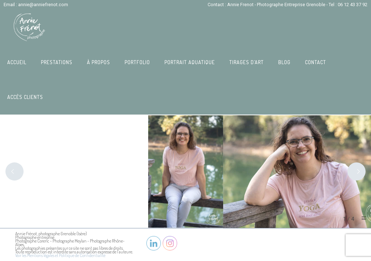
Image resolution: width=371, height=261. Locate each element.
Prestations (56, 62)
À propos (98, 62)
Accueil (16, 62)
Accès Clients (25, 97)
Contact (315, 62)
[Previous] (14, 171)
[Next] (356, 171)
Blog (284, 62)
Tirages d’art (246, 62)
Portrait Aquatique (189, 62)
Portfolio (137, 62)
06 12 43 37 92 (352, 4)
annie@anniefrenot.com (43, 4)
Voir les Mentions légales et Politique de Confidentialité (60, 255)
